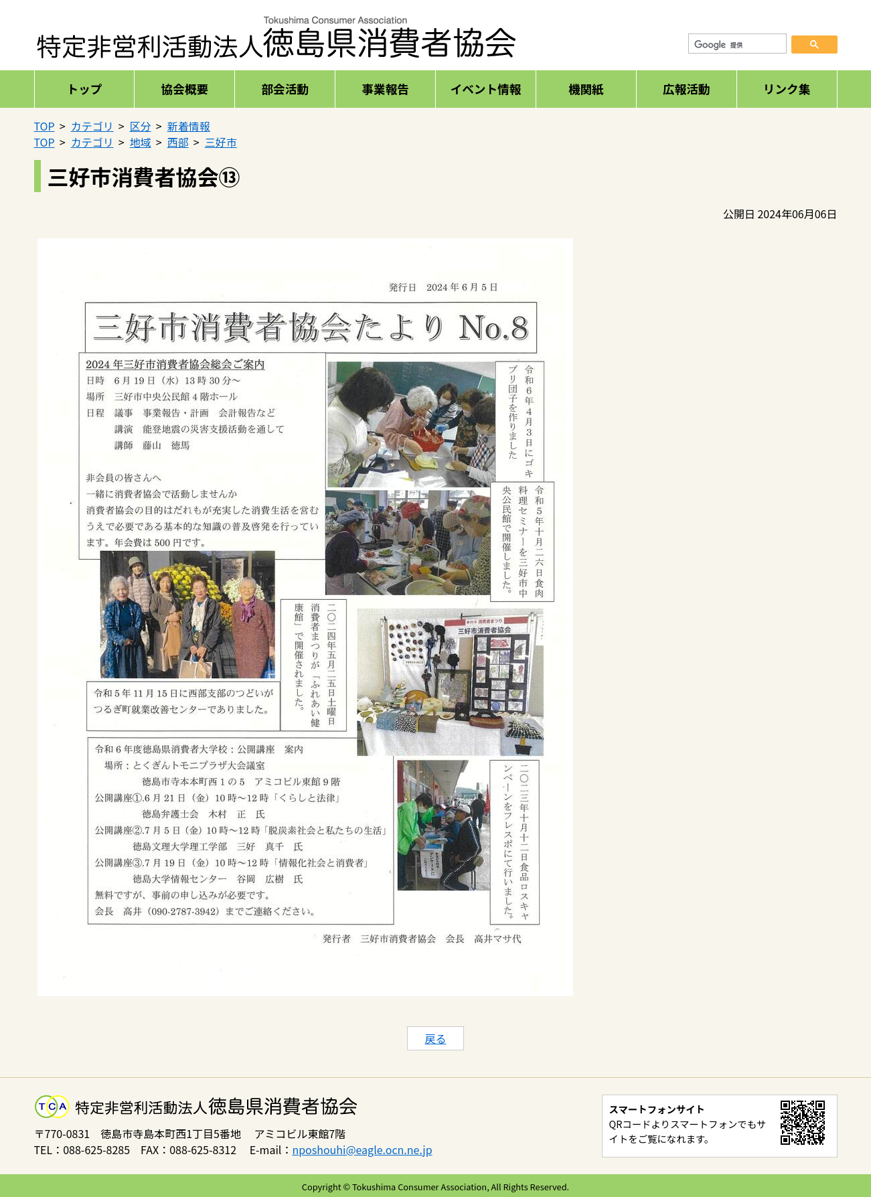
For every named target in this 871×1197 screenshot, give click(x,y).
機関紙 (586, 88)
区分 (140, 126)
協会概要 (184, 88)
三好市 (221, 142)
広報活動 (686, 88)
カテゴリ (92, 126)
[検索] (737, 45)
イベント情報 (486, 88)
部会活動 (284, 88)
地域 (140, 142)
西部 (178, 142)
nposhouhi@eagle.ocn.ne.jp (362, 1149)
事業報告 (385, 88)
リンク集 (786, 88)
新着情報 (188, 126)
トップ (84, 88)
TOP (44, 126)
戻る (435, 1038)
